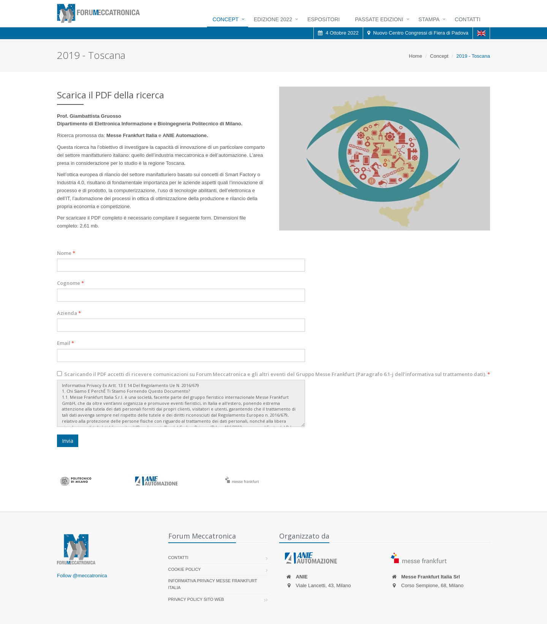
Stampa (429, 19)
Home (415, 56)
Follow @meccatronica (82, 575)
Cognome (70, 283)
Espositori (323, 19)
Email (65, 343)
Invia (67, 440)
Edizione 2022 (273, 19)
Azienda (69, 313)
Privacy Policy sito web (196, 599)
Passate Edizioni (379, 19)
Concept (226, 19)
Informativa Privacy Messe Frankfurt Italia (212, 584)
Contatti (468, 19)
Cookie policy (184, 569)
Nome (66, 253)
